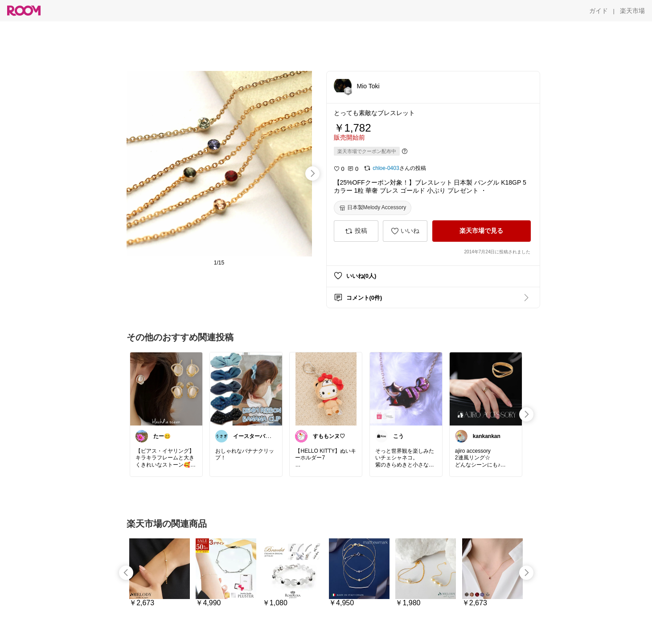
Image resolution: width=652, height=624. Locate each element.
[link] (166, 388)
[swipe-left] (126, 573)
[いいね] (405, 231)
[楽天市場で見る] (481, 231)
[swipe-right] (312, 173)
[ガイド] (598, 11)
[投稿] (356, 231)
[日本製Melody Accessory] (373, 208)
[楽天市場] (632, 11)
